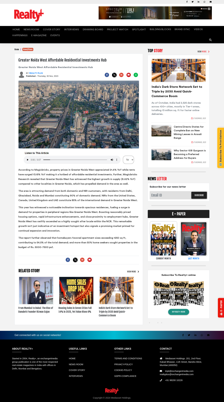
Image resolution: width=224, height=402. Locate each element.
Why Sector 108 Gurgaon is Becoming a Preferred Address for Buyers (190, 147)
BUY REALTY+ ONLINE (178, 305)
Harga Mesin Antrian (105, 394)
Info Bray (181, 394)
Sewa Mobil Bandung (33, 394)
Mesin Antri (155, 394)
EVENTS (204, 29)
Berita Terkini (169, 394)
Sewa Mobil (68, 394)
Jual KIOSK (143, 394)
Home (16, 42)
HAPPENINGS (175, 29)
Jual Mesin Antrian (84, 394)
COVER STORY (43, 29)
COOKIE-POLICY (123, 363)
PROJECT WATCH (96, 29)
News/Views (28, 42)
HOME (15, 29)
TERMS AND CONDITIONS (128, 351)
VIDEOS (162, 29)
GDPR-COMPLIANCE (125, 369)
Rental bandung (53, 394)
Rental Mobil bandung (11, 394)
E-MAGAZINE (190, 29)
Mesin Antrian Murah (126, 394)
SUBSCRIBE (199, 188)
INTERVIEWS (59, 29)
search (210, 32)
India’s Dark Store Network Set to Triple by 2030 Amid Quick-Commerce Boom (177, 84)
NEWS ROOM (26, 29)
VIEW (131, 264)
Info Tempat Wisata (195, 394)
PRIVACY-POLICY (123, 357)
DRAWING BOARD (76, 29)
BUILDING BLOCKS (131, 29)
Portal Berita (212, 394)
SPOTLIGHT (113, 29)
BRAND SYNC (149, 29)
